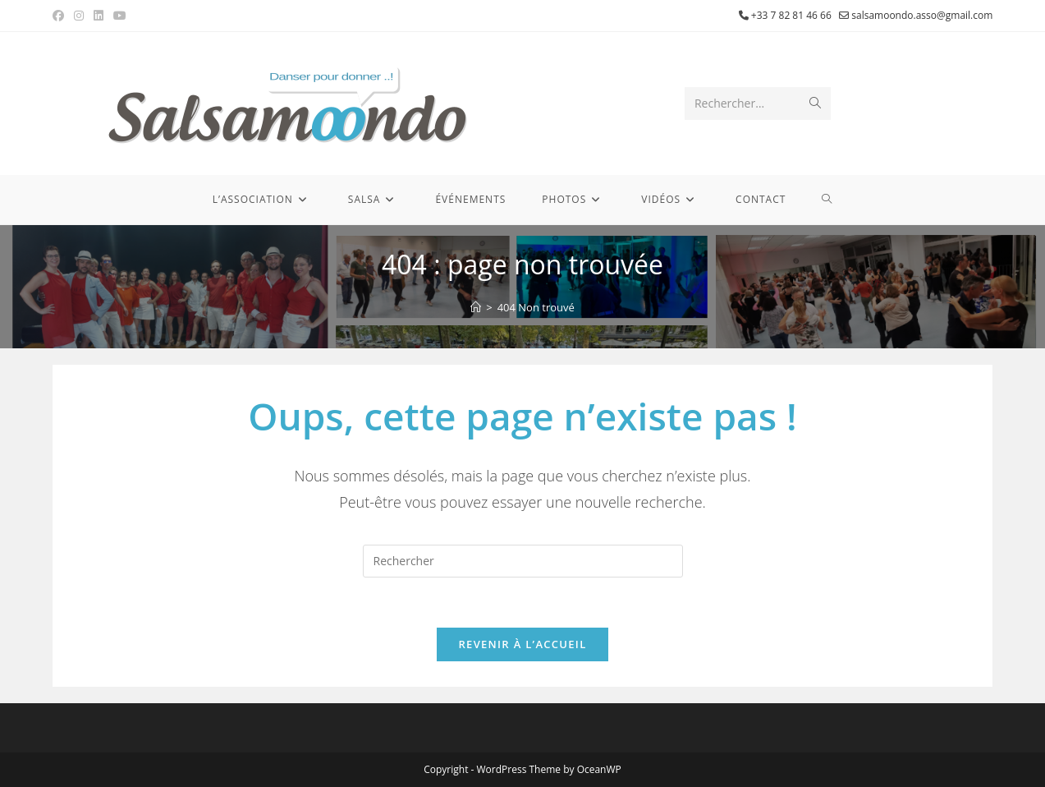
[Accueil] (475, 307)
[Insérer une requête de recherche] (523, 561)
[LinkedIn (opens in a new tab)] (98, 15)
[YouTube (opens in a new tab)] (119, 15)
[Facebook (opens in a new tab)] (61, 15)
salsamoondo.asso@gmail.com (921, 15)
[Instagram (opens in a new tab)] (79, 15)
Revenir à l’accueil (522, 644)
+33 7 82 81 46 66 (791, 15)
